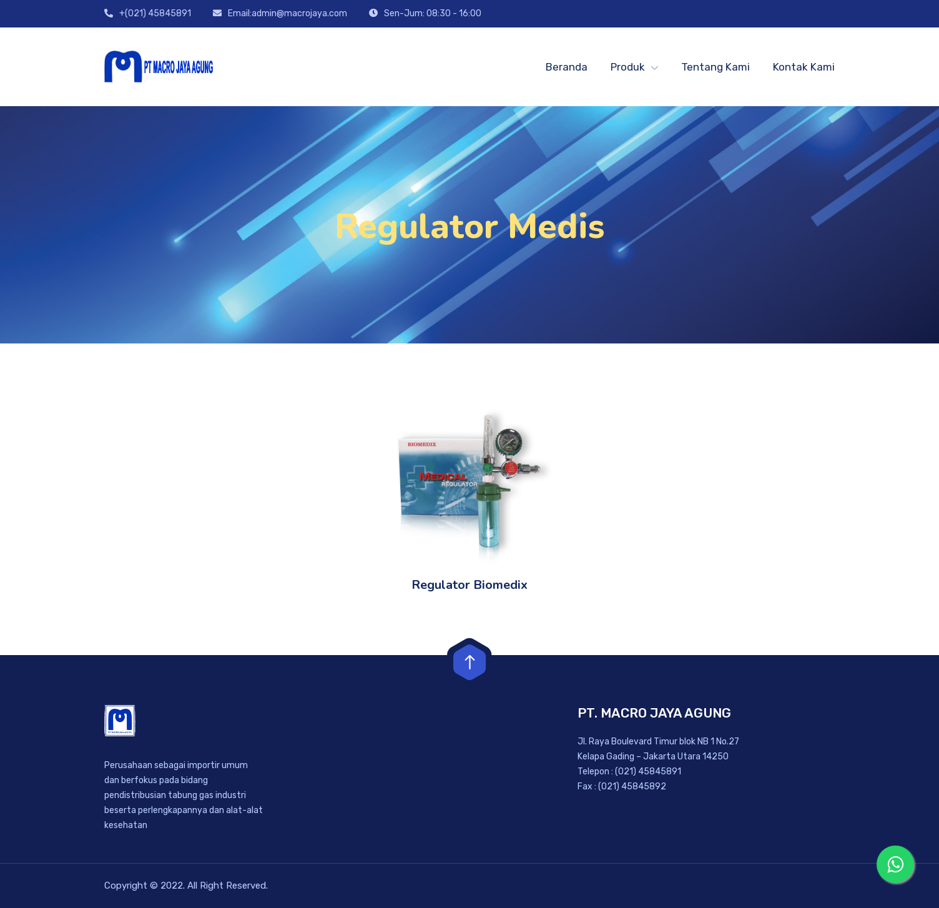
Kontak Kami (804, 67)
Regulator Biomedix (469, 584)
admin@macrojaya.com (299, 13)
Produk (628, 67)
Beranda (566, 67)
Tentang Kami (715, 67)
